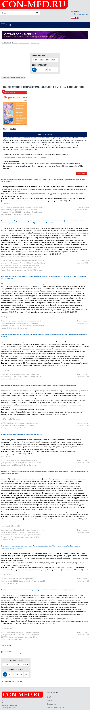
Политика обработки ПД (55, 707)
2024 (42, 60)
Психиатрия (35, 43)
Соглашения (51, 704)
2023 (37, 60)
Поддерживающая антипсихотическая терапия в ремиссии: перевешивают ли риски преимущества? (38, 590)
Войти (76, 11)
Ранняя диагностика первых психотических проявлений (21, 434)
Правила (50, 700)
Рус (72, 18)
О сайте (49, 697)
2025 (48, 60)
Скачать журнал (6, 645)
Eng (76, 18)
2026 (53, 60)
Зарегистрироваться (81, 14)
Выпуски (15, 43)
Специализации (24, 43)
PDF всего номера (45, 134)
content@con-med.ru (9, 707)
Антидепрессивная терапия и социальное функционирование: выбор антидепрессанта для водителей (38, 385)
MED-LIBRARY (6, 43)
